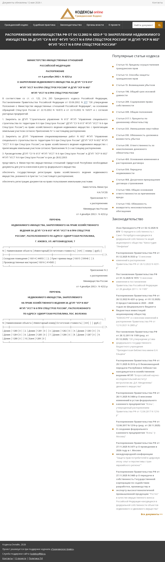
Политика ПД (36, 558)
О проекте (114, 24)
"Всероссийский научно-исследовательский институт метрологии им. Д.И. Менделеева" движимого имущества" (138, 373)
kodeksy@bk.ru (37, 553)
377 (85, 102)
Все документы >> (152, 514)
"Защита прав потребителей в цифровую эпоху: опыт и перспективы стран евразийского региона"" (138, 454)
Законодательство (71, 24)
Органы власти (95, 24)
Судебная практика (44, 24)
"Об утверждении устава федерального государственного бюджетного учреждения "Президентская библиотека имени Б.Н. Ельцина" (137, 342)
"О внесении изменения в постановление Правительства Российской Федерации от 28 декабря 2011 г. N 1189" (137, 282)
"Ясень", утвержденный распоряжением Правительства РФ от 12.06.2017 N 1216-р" (138, 404)
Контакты (157, 2)
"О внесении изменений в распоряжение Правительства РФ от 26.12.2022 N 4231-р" (138, 260)
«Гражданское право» (62, 549)
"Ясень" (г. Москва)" (138, 429)
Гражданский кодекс (16, 24)
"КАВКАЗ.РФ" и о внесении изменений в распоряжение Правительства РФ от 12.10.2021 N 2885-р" (138, 310)
